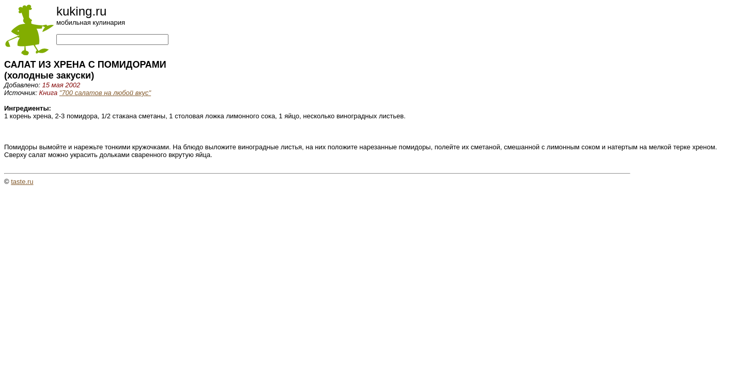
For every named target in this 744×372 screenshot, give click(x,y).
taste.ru (22, 181)
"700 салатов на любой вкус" (105, 93)
